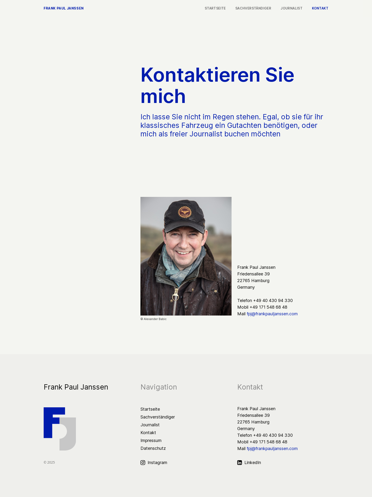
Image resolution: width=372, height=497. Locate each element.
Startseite (150, 409)
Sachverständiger (157, 416)
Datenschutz (153, 448)
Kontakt (148, 432)
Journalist (150, 424)
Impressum (151, 440)
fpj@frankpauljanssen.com (272, 313)
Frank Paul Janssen (64, 8)
